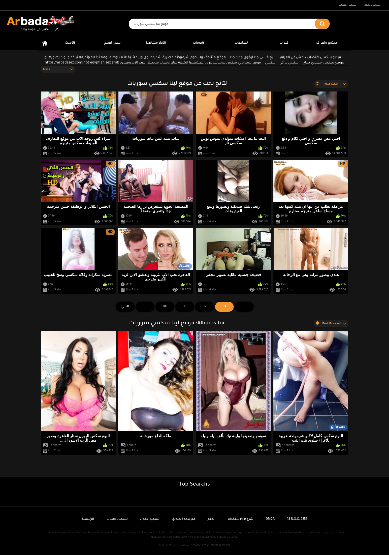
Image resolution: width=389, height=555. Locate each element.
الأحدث (70, 43)
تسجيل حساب (348, 5)
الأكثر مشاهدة (155, 43)
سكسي (270, 63)
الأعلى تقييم (112, 43)
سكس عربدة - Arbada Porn (189, 545)
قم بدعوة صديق (183, 519)
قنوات (284, 43)
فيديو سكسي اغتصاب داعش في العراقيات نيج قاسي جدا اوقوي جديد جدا (285, 57)
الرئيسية (45, 43)
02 (204, 306)
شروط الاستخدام (240, 519)
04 (165, 306)
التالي (125, 306)
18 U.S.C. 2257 (297, 519)
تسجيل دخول (372, 5)
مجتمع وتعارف (327, 43)
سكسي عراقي (289, 63)
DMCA (270, 519)
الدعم (211, 519)
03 (185, 306)
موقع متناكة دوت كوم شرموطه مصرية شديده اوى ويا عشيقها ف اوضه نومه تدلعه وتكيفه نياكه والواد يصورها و (135, 58)
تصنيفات (241, 43)
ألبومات (198, 43)
